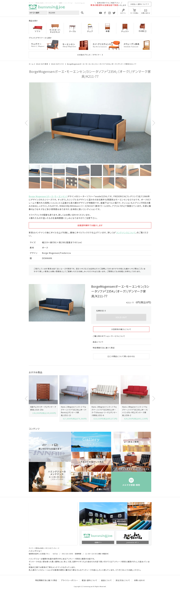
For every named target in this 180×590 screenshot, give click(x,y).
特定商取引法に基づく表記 (104, 347)
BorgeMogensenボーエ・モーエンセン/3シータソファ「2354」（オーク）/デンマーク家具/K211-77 (101, 64)
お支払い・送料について (138, 4)
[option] (90, 122)
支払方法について (123, 580)
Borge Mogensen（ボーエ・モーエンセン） (48, 196)
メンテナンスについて (126, 232)
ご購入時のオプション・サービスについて (109, 336)
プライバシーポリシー (69, 580)
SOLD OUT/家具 (42, 64)
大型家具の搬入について (121, 329)
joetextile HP (131, 542)
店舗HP (97, 542)
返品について (98, 342)
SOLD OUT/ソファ (57, 64)
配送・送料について (89, 580)
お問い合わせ (145, 13)
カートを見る (134, 13)
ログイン (123, 13)
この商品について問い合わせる (121, 356)
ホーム (31, 64)
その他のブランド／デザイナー (89, 55)
